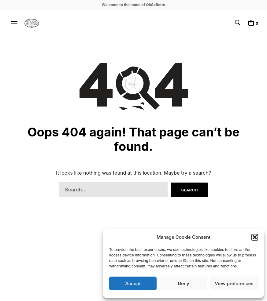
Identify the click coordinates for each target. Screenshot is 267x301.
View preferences (234, 283)
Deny (183, 283)
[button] (255, 237)
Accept (133, 283)
